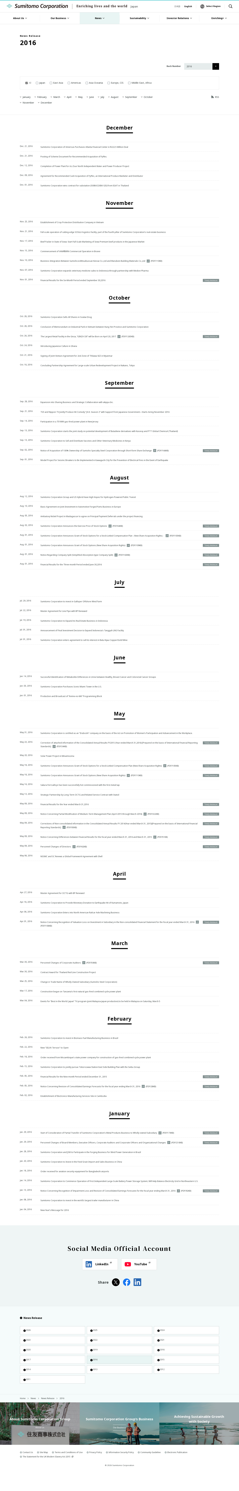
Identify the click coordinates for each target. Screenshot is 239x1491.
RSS (217, 97)
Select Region (213, 6)
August (113, 97)
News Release (31, 1328)
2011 (27, 1396)
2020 (27, 1363)
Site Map (44, 1470)
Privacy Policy (95, 1470)
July (101, 97)
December (45, 102)
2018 (161, 1363)
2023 (27, 1352)
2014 (27, 1385)
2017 (27, 1374)
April (67, 97)
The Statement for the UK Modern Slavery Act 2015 (46, 1474)
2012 (161, 1385)
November (27, 102)
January (25, 97)
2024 (161, 1341)
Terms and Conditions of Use (69, 1470)
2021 (161, 1352)
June (90, 97)
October (147, 97)
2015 (161, 1374)
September (129, 97)
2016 (94, 1374)
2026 (27, 1341)
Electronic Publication (177, 1470)
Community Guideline (150, 1470)
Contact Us (28, 1470)
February (41, 97)
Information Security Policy (121, 1470)
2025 (94, 1341)
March (55, 97)
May (79, 97)
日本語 (177, 6)
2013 (94, 1385)
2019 (94, 1363)
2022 (94, 1352)
